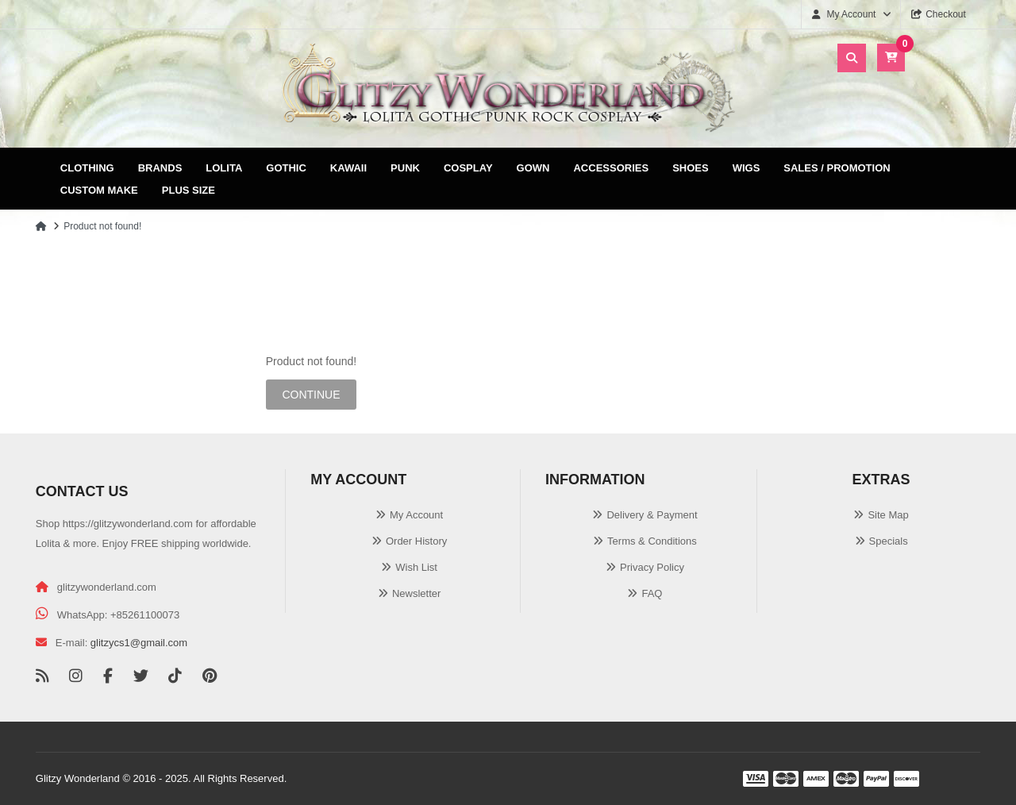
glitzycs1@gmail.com (138, 643)
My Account (416, 515)
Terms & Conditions (652, 541)
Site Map (888, 515)
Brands (160, 168)
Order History (416, 541)
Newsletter (416, 593)
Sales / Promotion (836, 168)
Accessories (610, 168)
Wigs (746, 168)
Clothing (87, 168)
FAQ (651, 593)
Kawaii (348, 168)
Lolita (224, 168)
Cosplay (468, 168)
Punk (405, 168)
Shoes (690, 168)
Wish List (416, 567)
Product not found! (102, 226)
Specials (888, 541)
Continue (311, 394)
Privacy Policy (652, 567)
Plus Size (188, 190)
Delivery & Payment (651, 515)
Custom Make (99, 190)
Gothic (286, 168)
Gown (533, 168)
